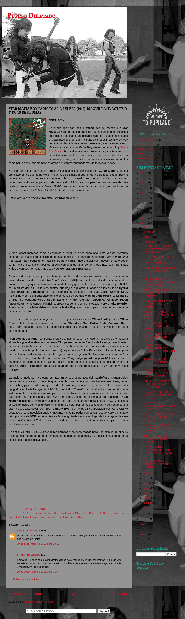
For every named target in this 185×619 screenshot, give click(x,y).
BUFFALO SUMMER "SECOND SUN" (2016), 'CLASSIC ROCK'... (158, 373)
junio (146, 483)
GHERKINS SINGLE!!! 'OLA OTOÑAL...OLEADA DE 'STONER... (158, 304)
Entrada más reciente (25, 594)
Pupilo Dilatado (31, 16)
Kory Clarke (15, 517)
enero (146, 507)
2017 (143, 217)
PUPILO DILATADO (28, 555)
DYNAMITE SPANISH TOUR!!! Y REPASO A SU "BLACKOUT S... (158, 464)
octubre (147, 236)
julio (146, 478)
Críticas (37, 513)
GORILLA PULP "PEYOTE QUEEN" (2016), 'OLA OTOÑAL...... (158, 326)
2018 (143, 212)
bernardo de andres (29, 530)
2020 (143, 203)
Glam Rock (95, 513)
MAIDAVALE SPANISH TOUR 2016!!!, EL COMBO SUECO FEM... (159, 362)
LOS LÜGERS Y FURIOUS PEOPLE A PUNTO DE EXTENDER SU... (158, 439)
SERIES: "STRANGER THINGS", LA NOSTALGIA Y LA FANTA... (159, 315)
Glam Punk (81, 513)
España (69, 513)
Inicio (72, 594)
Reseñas (51, 517)
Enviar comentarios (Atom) (39, 601)
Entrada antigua (115, 594)
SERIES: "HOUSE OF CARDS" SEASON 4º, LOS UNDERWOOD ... (159, 282)
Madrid (27, 517)
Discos (47, 513)
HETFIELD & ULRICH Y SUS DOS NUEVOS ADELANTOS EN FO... (159, 260)
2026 (143, 173)
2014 (143, 518)
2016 (29, 513)
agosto (147, 473)
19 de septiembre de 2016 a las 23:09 (38, 543)
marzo (147, 498)
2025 (143, 178)
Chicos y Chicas (145, 153)
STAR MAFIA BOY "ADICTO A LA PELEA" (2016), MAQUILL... (159, 337)
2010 (143, 538)
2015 (143, 514)
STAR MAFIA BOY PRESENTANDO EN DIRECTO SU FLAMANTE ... (159, 452)
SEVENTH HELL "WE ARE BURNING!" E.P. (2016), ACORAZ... (158, 428)
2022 (143, 193)
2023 (143, 188)
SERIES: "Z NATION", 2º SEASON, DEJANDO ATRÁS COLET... (157, 384)
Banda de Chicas (146, 140)
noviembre (149, 232)
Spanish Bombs (145, 158)
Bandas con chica (146, 144)
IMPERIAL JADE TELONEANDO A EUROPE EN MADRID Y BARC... (159, 406)
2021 (143, 198)
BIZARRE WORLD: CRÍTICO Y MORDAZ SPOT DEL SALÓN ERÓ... (159, 249)
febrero (147, 502)
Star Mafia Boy (66, 517)
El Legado (58, 513)
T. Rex (79, 517)
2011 (143, 533)
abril (146, 493)
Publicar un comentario (26, 579)
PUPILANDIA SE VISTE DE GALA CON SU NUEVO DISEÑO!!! (158, 417)
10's (23, 513)
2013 (143, 523)
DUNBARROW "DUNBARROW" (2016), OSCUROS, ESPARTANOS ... (160, 350)
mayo (146, 488)
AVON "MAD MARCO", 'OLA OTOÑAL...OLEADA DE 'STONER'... (159, 293)
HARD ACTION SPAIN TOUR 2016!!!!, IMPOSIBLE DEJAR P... (159, 271)
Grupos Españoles (113, 513)
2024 (143, 183)
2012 (143, 528)
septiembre (150, 241)
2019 (143, 208)
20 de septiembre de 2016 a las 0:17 (37, 571)
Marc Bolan (38, 517)
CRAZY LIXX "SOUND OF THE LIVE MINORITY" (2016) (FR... (157, 395)
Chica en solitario (146, 149)
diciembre (149, 227)
